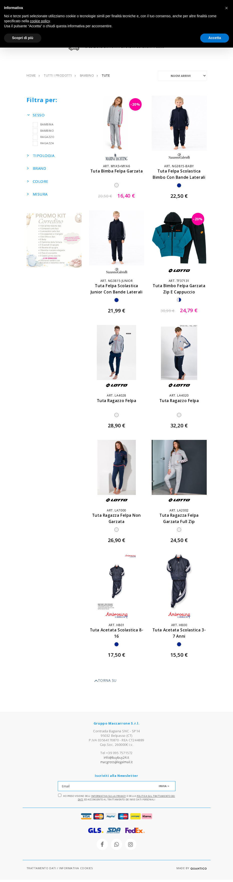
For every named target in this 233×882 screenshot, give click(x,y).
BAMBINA (43, 126)
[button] (226, 8)
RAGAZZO (44, 139)
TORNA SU (105, 683)
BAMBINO (43, 132)
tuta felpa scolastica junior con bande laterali (116, 294)
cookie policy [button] (40, 21)
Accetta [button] (214, 38)
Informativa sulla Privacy (108, 798)
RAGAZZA (43, 145)
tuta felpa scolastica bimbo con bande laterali (179, 179)
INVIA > (164, 788)
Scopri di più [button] (22, 38)
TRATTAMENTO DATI (41, 870)
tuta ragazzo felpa (116, 403)
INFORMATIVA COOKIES (76, 870)
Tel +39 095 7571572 (116, 755)
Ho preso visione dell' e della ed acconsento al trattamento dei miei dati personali (116, 799)
